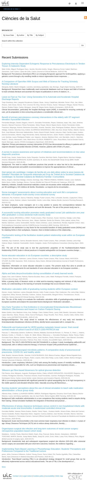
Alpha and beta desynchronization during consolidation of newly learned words (37, 273)
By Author (20, 35)
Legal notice (27, 476)
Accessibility (49, 476)
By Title (30, 35)
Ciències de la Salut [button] (12, 9)
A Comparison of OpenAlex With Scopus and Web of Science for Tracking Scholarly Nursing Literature (40, 82)
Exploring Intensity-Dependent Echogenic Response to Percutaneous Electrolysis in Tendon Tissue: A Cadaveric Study (43, 65)
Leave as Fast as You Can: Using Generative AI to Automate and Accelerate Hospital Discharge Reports (40, 98)
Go (82, 45)
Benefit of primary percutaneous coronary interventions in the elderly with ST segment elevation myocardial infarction (41, 118)
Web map (59, 476)
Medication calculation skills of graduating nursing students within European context (39, 289)
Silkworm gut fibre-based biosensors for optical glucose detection (31, 370)
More (4, 467)
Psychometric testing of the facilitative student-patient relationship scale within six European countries (43, 236)
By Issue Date (8, 35)
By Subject (40, 35)
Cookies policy (38, 476)
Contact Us (17, 476)
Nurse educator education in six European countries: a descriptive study (34, 255)
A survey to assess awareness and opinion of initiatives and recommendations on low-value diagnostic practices (43, 153)
